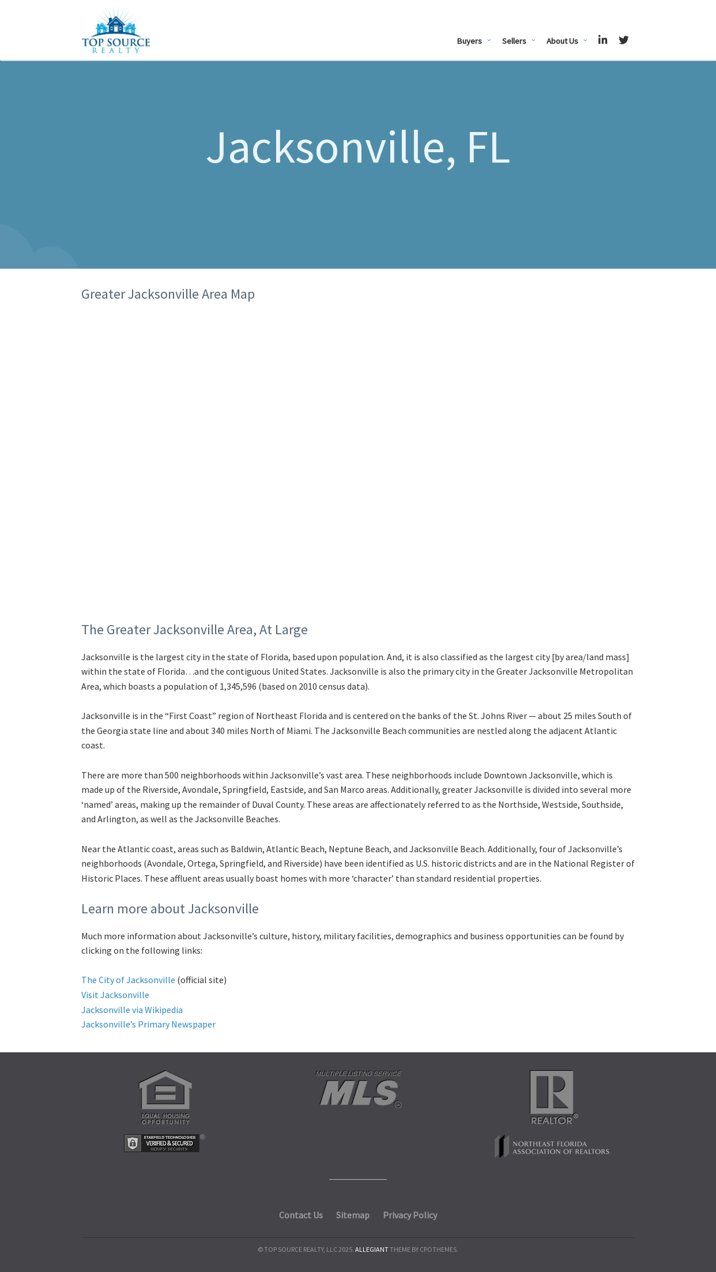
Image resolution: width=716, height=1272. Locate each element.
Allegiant (372, 1249)
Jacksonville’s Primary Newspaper (148, 1024)
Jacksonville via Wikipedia (132, 1009)
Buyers (469, 41)
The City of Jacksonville (128, 979)
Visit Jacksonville (115, 994)
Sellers (514, 41)
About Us (562, 41)
